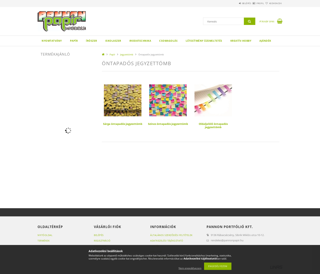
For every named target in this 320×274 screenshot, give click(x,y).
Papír (74, 40)
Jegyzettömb (126, 54)
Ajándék (265, 40)
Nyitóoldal (45, 235)
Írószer (91, 40)
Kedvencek (273, 3)
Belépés (235, 3)
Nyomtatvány (52, 40)
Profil (253, 3)
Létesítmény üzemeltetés (204, 40)
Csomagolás (168, 40)
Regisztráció (102, 240)
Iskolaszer (113, 40)
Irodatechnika (140, 40)
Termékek (44, 240)
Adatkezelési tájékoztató (166, 240)
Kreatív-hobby (240, 40)
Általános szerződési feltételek (171, 235)
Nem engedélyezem (190, 268)
